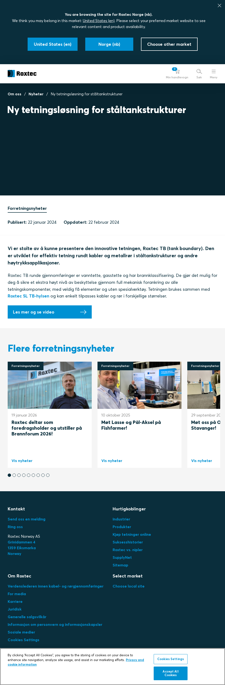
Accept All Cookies (170, 673)
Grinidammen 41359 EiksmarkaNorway (22, 548)
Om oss (14, 93)
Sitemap (120, 565)
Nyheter (36, 93)
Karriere (15, 601)
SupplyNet (122, 557)
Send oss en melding (26, 519)
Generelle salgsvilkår (27, 616)
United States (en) (99, 20)
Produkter (122, 526)
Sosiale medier (21, 632)
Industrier (121, 519)
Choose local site (129, 586)
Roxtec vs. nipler (128, 549)
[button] (177, 74)
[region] (112, 666)
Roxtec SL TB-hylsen (28, 296)
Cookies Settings (23, 639)
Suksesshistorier (128, 542)
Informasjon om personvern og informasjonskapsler (55, 624)
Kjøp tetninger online (132, 534)
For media (17, 593)
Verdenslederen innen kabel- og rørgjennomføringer (55, 586)
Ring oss (15, 526)
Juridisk (15, 609)
